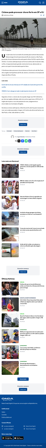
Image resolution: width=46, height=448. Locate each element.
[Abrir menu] (4, 3)
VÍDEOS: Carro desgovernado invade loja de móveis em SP (19, 91)
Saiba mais (23, 124)
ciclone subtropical (18, 131)
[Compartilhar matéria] (43, 15)
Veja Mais (23, 379)
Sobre (3, 412)
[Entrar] (43, 2)
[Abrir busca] (40, 3)
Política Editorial (7, 417)
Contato (4, 414)
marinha (27, 131)
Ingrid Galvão (21, 137)
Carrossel (9, 131)
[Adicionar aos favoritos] (41, 15)
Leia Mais (23, 261)
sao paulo (34, 131)
